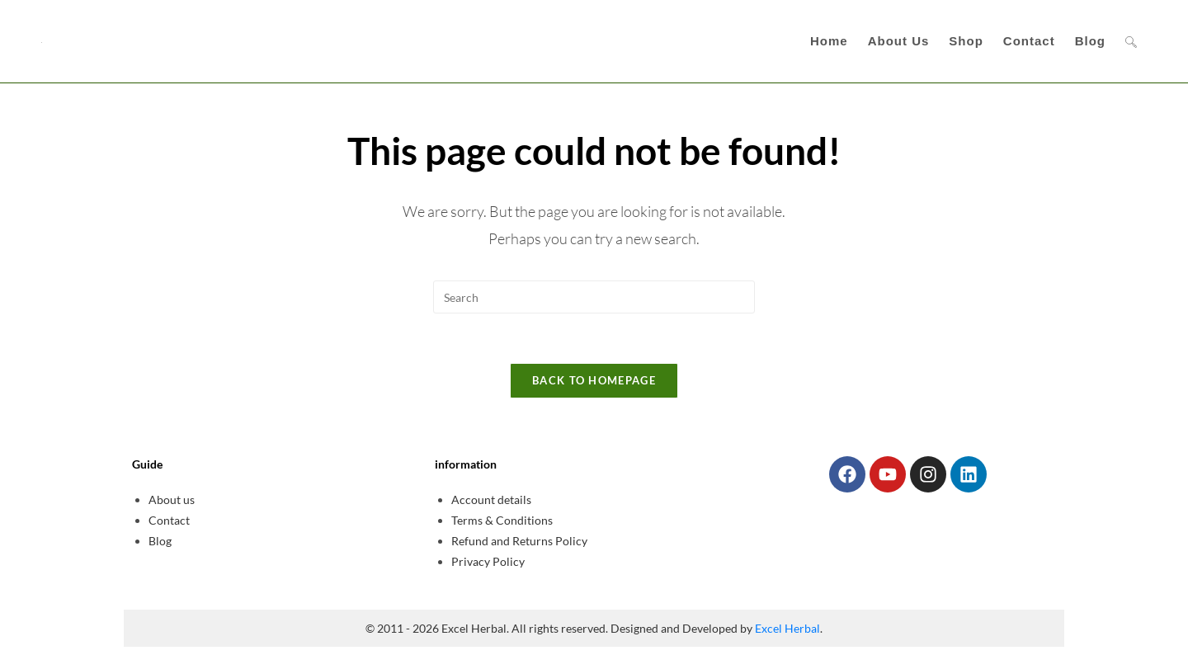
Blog (160, 541)
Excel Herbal (787, 628)
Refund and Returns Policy (519, 541)
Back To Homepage (594, 380)
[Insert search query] (594, 296)
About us (171, 499)
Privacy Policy (488, 561)
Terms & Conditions (502, 520)
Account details (491, 499)
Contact (169, 520)
